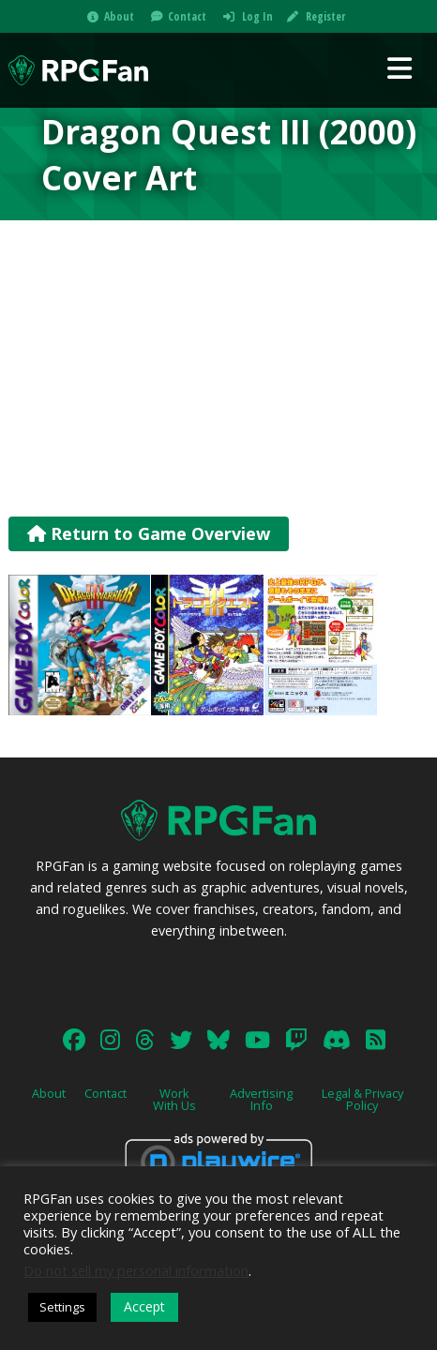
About (119, 16)
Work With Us (174, 1099)
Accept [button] (144, 1306)
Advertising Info (261, 1099)
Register (325, 16)
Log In (257, 16)
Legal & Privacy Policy (362, 1099)
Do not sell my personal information (136, 1270)
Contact (187, 16)
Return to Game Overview (148, 533)
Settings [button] (62, 1306)
